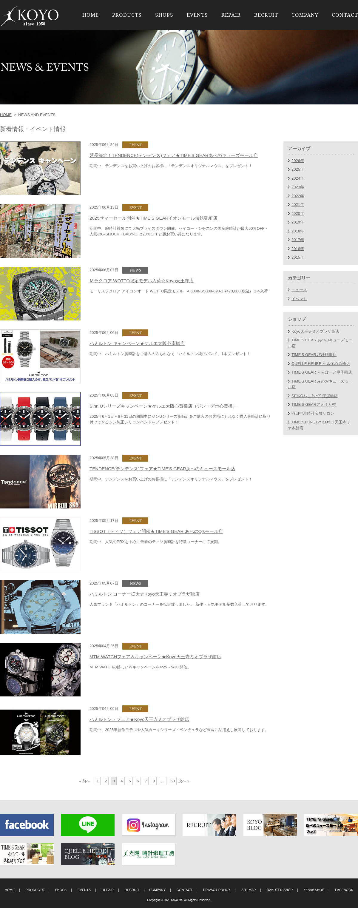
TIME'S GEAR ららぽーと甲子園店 (321, 372)
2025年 (297, 169)
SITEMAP (248, 890)
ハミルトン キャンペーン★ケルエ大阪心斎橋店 (137, 343)
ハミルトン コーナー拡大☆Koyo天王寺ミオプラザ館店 (145, 593)
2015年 (297, 257)
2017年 (297, 240)
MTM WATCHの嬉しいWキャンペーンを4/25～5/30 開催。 (140, 667)
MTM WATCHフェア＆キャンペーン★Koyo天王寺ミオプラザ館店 (155, 656)
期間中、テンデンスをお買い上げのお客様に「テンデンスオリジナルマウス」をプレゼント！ (171, 166)
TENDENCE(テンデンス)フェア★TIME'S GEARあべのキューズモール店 (162, 468)
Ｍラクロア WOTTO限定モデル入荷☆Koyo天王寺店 (142, 280)
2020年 (297, 213)
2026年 (297, 160)
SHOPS (164, 14)
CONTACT (345, 14)
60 (173, 781)
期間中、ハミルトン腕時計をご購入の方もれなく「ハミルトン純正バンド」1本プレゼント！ (170, 354)
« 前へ (84, 781)
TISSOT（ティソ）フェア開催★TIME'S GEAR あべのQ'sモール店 (156, 531)
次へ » (183, 781)
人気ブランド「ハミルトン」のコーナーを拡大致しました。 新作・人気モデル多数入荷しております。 (179, 604)
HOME (90, 14)
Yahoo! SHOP (314, 890)
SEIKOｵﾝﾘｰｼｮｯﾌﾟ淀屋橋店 (314, 396)
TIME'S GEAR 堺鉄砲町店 (314, 354)
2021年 (297, 204)
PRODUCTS (127, 14)
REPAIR (231, 14)
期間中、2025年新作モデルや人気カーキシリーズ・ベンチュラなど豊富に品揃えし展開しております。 (179, 729)
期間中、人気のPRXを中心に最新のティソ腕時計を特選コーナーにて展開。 (156, 541)
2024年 (297, 178)
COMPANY (304, 14)
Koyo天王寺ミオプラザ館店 (315, 331)
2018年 (297, 231)
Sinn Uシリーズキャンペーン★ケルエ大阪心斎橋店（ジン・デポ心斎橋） (163, 405)
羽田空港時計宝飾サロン (312, 413)
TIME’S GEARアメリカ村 (313, 404)
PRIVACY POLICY (216, 890)
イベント (299, 299)
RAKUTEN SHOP (280, 890)
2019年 (297, 222)
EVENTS (197, 14)
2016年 (297, 248)
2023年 (297, 187)
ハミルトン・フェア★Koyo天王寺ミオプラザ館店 (139, 719)
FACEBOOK (344, 890)
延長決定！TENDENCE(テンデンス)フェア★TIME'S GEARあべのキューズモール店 (174, 155)
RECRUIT (266, 14)
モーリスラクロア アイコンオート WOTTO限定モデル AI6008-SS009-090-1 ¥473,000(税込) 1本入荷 (179, 291)
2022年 (297, 196)
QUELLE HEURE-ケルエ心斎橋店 (320, 363)
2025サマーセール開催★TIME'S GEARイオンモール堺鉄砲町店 (153, 218)
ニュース (299, 290)
